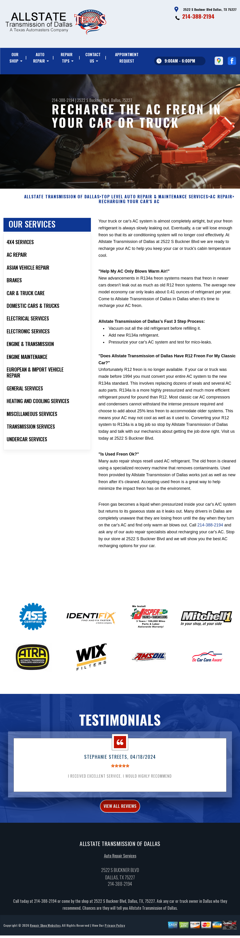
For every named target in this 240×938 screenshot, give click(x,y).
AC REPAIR (221, 200)
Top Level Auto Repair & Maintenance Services (154, 200)
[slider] (120, 769)
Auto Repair (39, 58)
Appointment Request (127, 58)
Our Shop (13, 58)
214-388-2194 (198, 16)
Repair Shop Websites (45, 931)
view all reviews (120, 811)
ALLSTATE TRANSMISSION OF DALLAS (62, 200)
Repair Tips (66, 58)
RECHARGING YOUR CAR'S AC (129, 205)
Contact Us (93, 58)
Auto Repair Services (120, 862)
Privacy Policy (115, 931)
